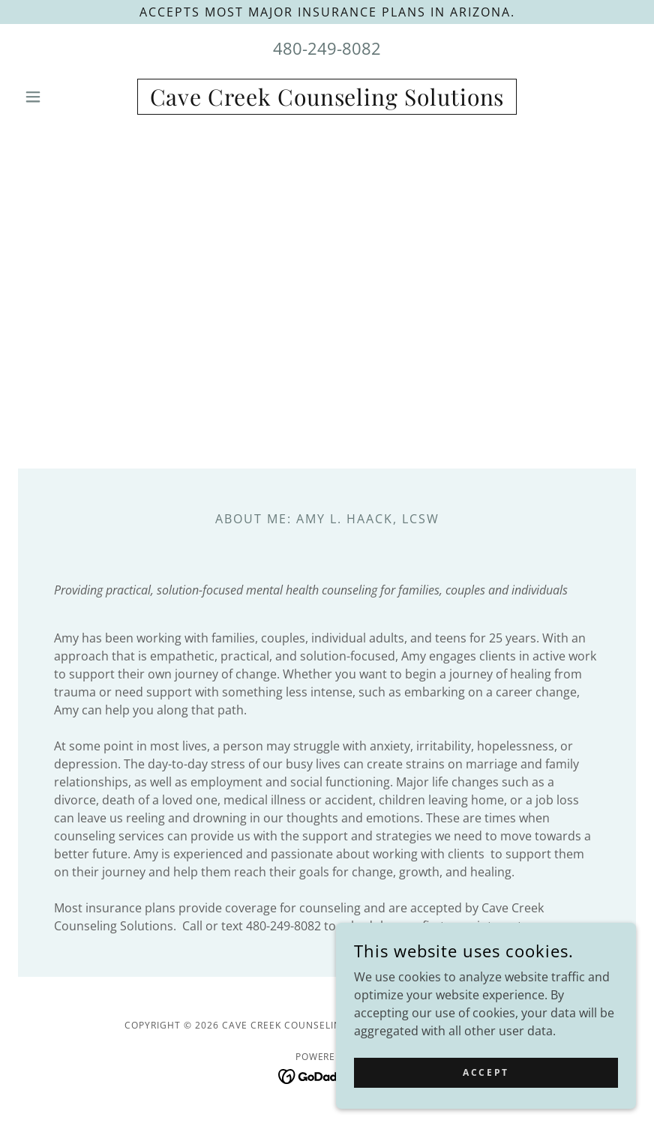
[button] (64, 97)
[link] (327, 101)
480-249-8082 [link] (327, 48)
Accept (485, 1072)
